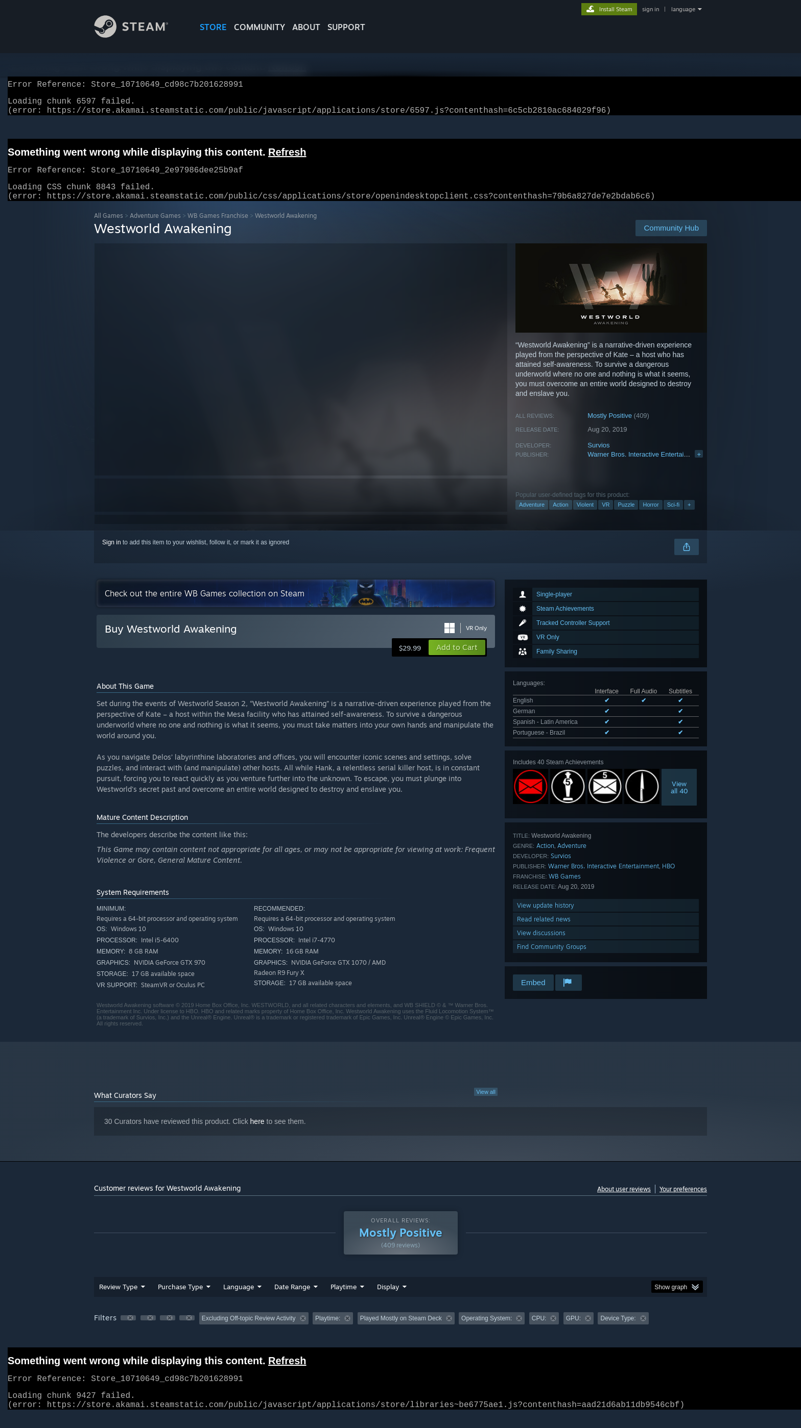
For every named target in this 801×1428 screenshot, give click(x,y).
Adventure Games (155, 228)
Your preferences (683, 1201)
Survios (598, 457)
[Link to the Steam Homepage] (139, 35)
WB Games (565, 888)
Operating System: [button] (486, 1330)
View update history (545, 917)
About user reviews (624, 1201)
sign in (650, 9)
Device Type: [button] (617, 1330)
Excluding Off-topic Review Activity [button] (249, 1330)
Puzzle (626, 517)
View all (486, 1104)
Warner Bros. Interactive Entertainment (644, 466)
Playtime (344, 1299)
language (683, 9)
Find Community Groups (551, 959)
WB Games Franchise (217, 228)
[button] (457, 660)
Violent (585, 517)
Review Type (118, 1299)
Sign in (111, 554)
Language (238, 1299)
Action (561, 517)
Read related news (544, 931)
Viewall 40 (679, 799)
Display (388, 1299)
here (257, 1134)
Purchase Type (180, 1299)
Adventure (532, 517)
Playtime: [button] (327, 1330)
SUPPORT (346, 27)
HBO (668, 878)
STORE (213, 27)
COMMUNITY (259, 27)
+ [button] (689, 517)
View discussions (541, 945)
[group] (400, 1331)
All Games (108, 228)
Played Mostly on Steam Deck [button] (401, 1330)
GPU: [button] (573, 1330)
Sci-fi (673, 517)
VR (605, 517)
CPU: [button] (539, 1330)
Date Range (292, 1299)
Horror (650, 517)
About (306, 27)
